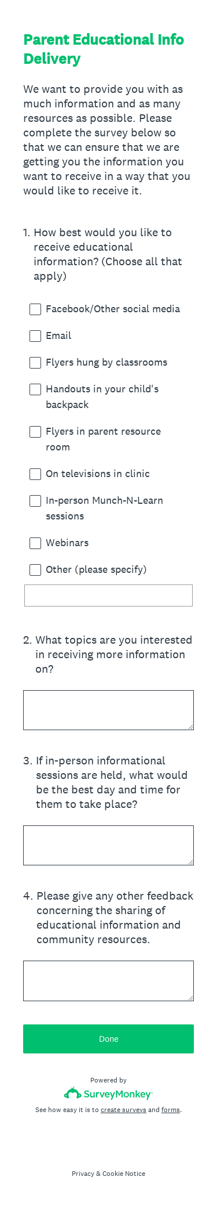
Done (109, 1038)
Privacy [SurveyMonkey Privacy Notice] (83, 1173)
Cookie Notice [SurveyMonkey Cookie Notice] (123, 1173)
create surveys (123, 1109)
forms (170, 1109)
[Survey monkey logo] (108, 1093)
